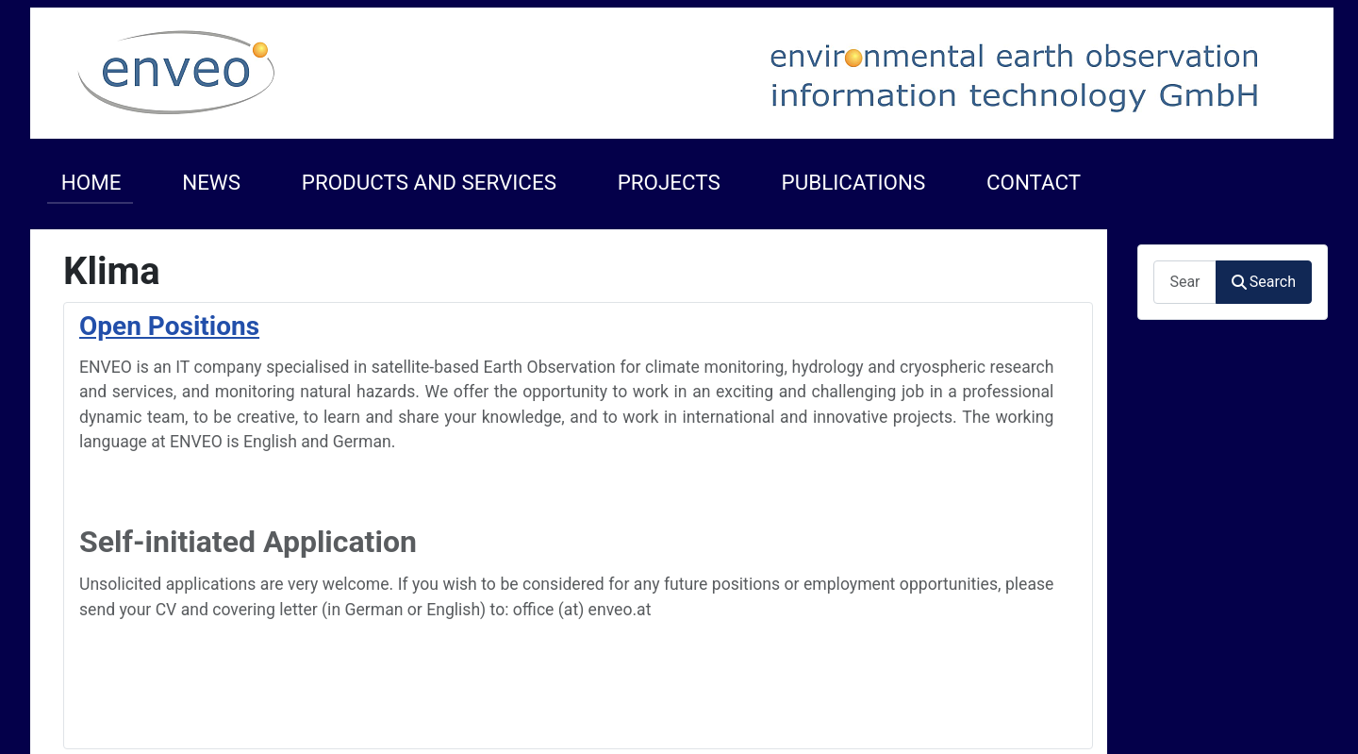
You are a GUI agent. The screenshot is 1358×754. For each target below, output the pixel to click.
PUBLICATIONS (854, 182)
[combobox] (1184, 281)
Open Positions (169, 326)
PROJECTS (669, 182)
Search (1264, 282)
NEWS (211, 182)
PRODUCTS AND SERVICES (429, 182)
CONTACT (1033, 182)
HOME (91, 182)
